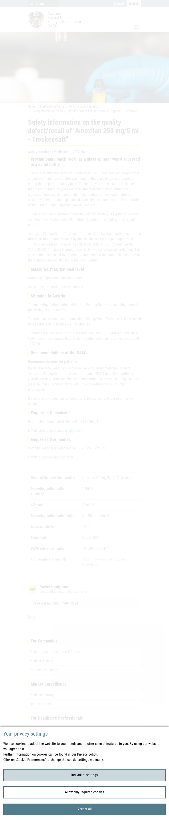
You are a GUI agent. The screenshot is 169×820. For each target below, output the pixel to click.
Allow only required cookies (84, 792)
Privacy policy (87, 754)
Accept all (85, 809)
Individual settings (84, 775)
